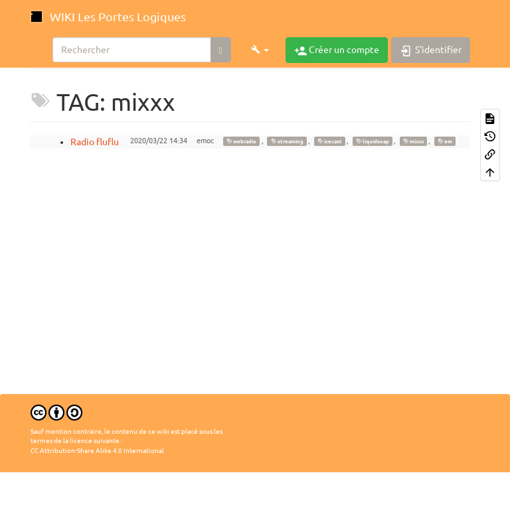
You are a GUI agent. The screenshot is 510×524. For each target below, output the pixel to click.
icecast (329, 141)
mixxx (413, 141)
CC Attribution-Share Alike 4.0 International (97, 450)
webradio (241, 141)
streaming (287, 141)
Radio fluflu (94, 142)
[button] (260, 49)
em (445, 141)
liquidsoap (372, 141)
